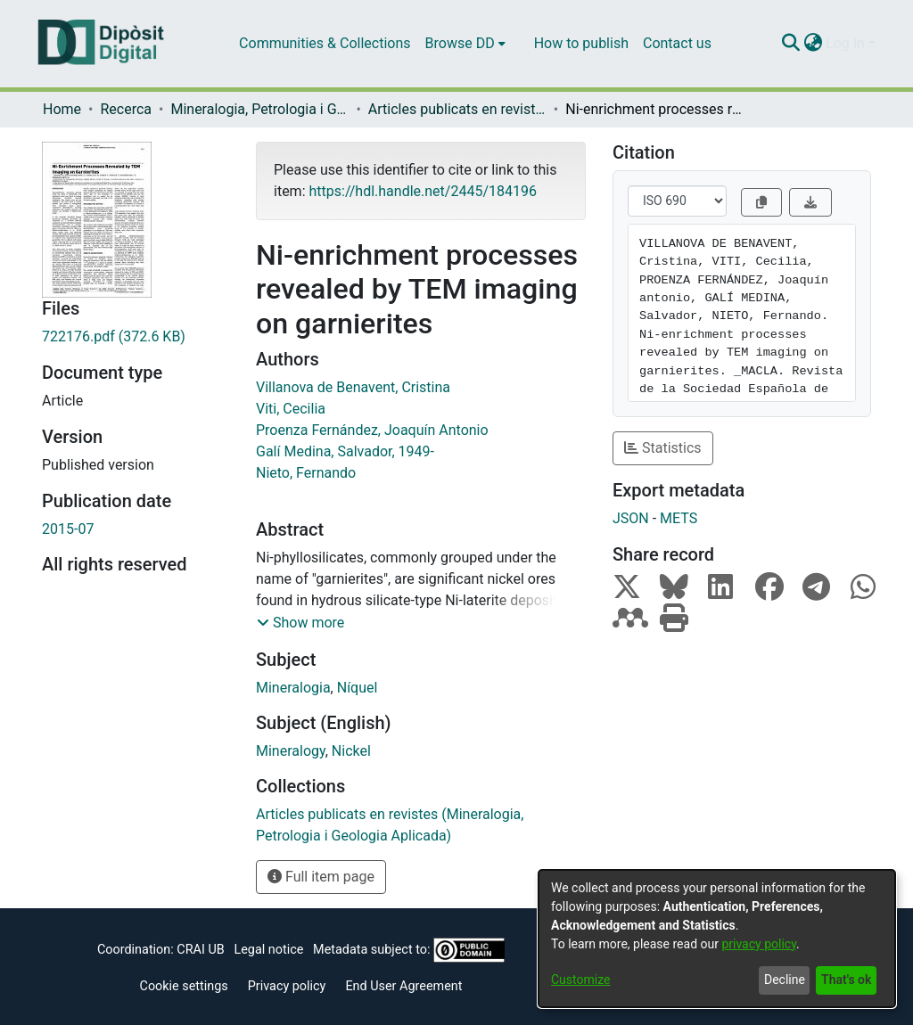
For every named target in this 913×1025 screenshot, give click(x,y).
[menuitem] (465, 44)
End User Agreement (403, 986)
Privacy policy (287, 986)
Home (62, 109)
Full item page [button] (320, 876)
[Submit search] (790, 43)
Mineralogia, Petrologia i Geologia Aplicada (259, 109)
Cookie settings (184, 986)
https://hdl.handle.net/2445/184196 (422, 191)
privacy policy (758, 944)
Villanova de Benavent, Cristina (353, 387)
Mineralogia (293, 687)
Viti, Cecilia (290, 408)
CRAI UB (200, 949)
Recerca (126, 109)
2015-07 (68, 529)
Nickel (351, 750)
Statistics (663, 447)
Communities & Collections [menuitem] (324, 43)
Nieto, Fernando (306, 472)
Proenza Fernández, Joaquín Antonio (372, 430)
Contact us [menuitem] (677, 43)
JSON (631, 518)
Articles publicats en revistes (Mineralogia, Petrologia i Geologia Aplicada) (457, 109)
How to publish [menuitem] (581, 43)
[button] (300, 623)
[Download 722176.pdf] (135, 337)
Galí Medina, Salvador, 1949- (345, 451)
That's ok (846, 979)
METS (678, 518)
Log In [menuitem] (845, 43)
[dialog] (717, 938)
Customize (580, 979)
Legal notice (268, 949)
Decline (784, 979)
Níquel (357, 687)
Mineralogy (290, 750)
